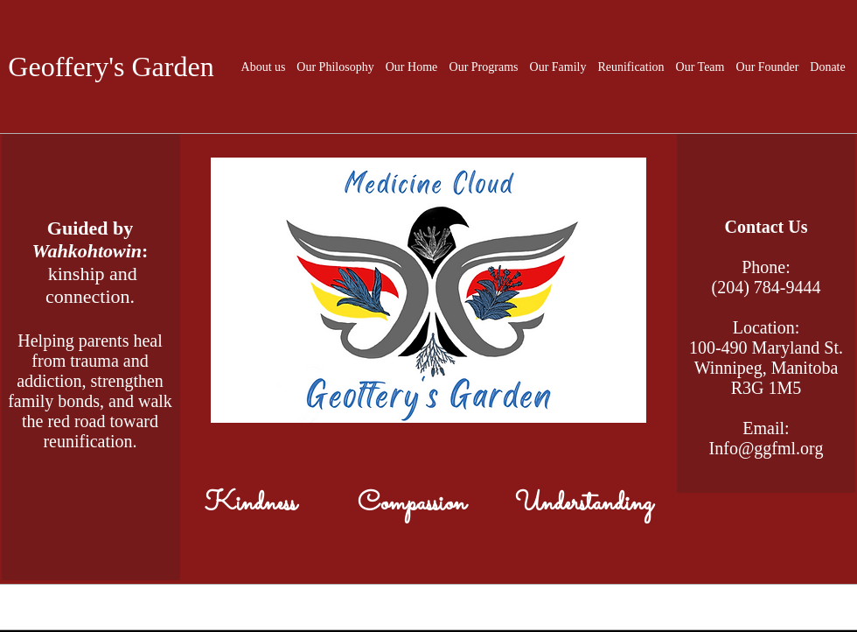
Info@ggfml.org (766, 448)
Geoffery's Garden (110, 66)
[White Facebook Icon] (716, 622)
